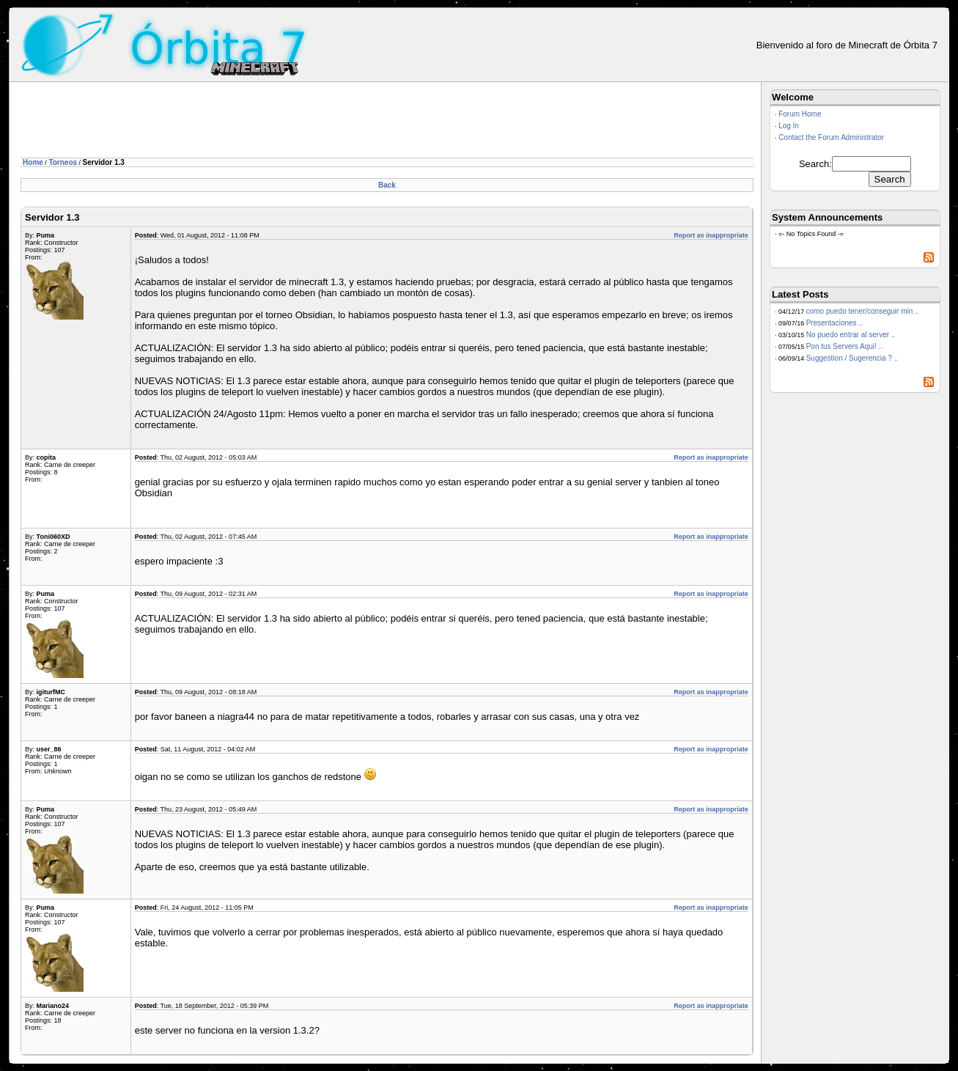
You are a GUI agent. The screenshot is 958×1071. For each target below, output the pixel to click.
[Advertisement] (287, 122)
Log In (788, 126)
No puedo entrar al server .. (851, 335)
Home (33, 162)
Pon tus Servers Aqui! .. (844, 346)
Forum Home (799, 114)
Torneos (62, 162)
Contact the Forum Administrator (831, 137)
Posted (146, 235)
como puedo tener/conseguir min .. (862, 311)
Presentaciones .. (834, 323)
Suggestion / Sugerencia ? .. (852, 358)
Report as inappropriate (711, 235)
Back (387, 185)
